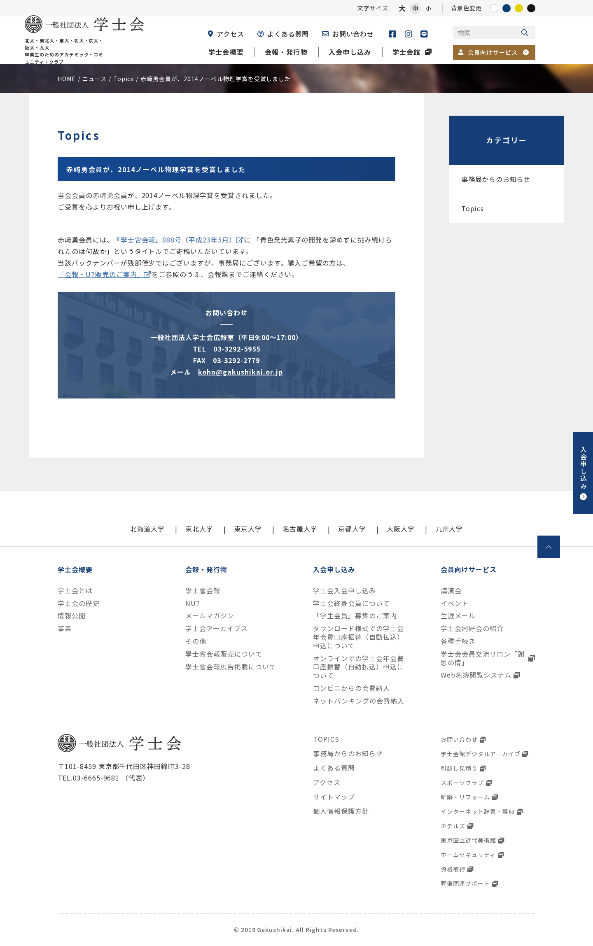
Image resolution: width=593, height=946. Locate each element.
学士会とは (75, 590)
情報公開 (72, 615)
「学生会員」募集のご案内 (355, 615)
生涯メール (458, 615)
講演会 (451, 590)
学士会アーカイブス (216, 628)
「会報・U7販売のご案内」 (101, 274)
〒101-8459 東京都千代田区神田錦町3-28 (124, 766)
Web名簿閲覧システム (476, 675)
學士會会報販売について (223, 654)
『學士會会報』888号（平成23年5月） (175, 240)
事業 (65, 628)
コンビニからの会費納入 (351, 688)
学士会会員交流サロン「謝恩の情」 (483, 658)
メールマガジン (209, 615)
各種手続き (458, 641)
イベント (455, 603)
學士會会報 (202, 590)
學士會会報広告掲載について (230, 666)
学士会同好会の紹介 (472, 628)
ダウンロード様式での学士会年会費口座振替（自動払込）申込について (358, 637)
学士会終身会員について (351, 603)
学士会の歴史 (79, 603)
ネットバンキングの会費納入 (358, 701)
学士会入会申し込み (344, 590)
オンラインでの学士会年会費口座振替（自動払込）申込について (358, 667)
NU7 (192, 603)
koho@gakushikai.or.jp (240, 372)
